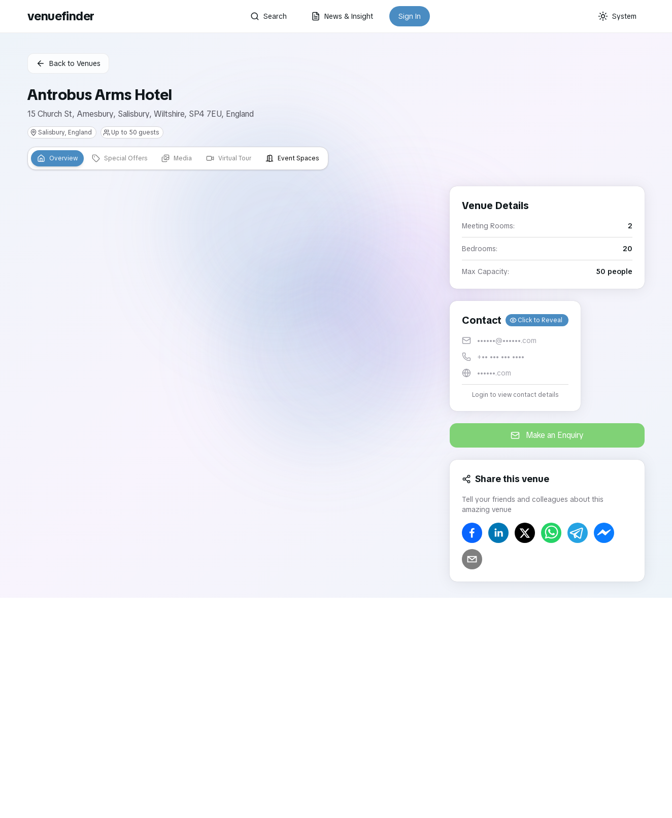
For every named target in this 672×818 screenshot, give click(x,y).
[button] (515, 356)
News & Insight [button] (342, 16)
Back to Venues (68, 63)
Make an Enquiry (547, 435)
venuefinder (60, 16)
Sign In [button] (409, 16)
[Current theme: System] (617, 16)
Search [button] (268, 16)
